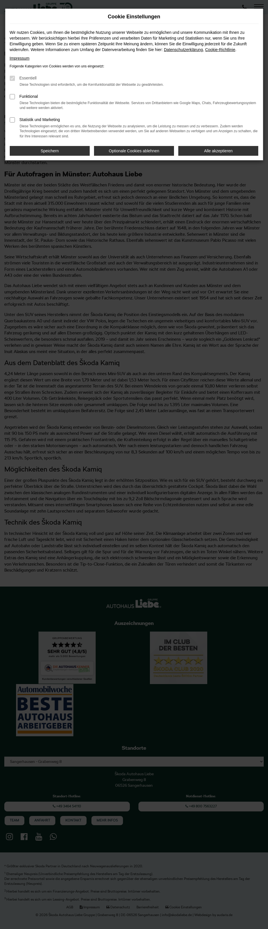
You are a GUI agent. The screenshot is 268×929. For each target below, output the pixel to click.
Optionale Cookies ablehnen (134, 151)
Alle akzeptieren (218, 151)
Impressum (20, 58)
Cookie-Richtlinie (220, 49)
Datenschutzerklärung (183, 49)
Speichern (50, 151)
